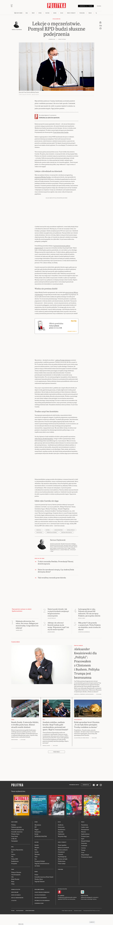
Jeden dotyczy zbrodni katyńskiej (44, 450)
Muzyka (37, 858)
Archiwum (84, 856)
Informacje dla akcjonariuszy (42, 911)
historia (48, 540)
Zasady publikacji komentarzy (42, 903)
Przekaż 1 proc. (85, 847)
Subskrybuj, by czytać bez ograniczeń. (49, 118)
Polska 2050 (14, 870)
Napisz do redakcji (16, 905)
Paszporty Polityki (40, 872)
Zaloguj (98, 6)
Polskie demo (61, 872)
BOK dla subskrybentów (17, 908)
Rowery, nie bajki (62, 870)
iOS (58, 906)
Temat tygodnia (62, 856)
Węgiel (36, 840)
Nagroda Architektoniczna (42, 874)
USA (12, 888)
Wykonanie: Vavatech (78, 921)
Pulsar (36, 885)
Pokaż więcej (56, 762)
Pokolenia (82, 14)
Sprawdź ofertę (72, 342)
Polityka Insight (20, 921)
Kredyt (36, 845)
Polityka (13, 836)
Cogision (66, 921)
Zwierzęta (84, 854)
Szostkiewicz (61, 840)
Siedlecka (60, 836)
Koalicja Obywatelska (17, 861)
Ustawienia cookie (39, 914)
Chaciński (60, 843)
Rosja (12, 892)
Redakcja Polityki (15, 900)
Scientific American (16, 843)
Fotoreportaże (85, 840)
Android (62, 906)
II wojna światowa (58, 540)
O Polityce (13, 911)
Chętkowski (61, 845)
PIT (36, 838)
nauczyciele (39, 543)
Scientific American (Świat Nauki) (44, 888)
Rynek (40, 14)
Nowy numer (19, 14)
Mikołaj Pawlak (71, 540)
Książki (37, 856)
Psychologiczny (62, 868)
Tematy (83, 861)
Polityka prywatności (40, 905)
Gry (36, 870)
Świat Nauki (14, 847)
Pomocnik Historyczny (17, 840)
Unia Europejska (15, 885)
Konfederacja (15, 872)
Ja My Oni (14, 850)
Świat (33, 14)
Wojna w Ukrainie (16, 883)
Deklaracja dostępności (41, 908)
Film (36, 861)
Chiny (12, 895)
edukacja (38, 540)
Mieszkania (38, 836)
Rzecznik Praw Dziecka (66, 543)
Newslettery (84, 836)
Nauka (54, 14)
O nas (82, 863)
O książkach (61, 863)
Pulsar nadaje (61, 874)
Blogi (61, 14)
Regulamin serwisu (39, 900)
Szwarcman (61, 838)
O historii (60, 865)
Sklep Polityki (85, 866)
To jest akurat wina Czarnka (60, 133)
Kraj (27, 14)
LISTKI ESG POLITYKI (41, 847)
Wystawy (37, 865)
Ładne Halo (70, 921)
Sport (82, 850)
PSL (12, 868)
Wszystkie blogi (62, 847)
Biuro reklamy (14, 903)
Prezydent (14, 874)
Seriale (37, 863)
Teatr (36, 868)
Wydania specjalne (16, 838)
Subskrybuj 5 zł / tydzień (85, 6)
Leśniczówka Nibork (29, 921)
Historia (83, 843)
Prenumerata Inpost (74, 795)
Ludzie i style (85, 838)
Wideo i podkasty (71, 14)
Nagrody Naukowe (40, 892)
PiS (12, 863)
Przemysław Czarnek (52, 543)
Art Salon (37, 877)
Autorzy (83, 859)
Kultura (47, 14)
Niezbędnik (14, 852)
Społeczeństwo (56, 20)
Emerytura (38, 843)
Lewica (13, 865)
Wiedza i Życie (15, 845)
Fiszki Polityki (84, 906)
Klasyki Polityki (85, 852)
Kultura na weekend (63, 858)
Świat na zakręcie (63, 861)
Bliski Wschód (15, 890)
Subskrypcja (86, 795)
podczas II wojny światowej (62, 371)
